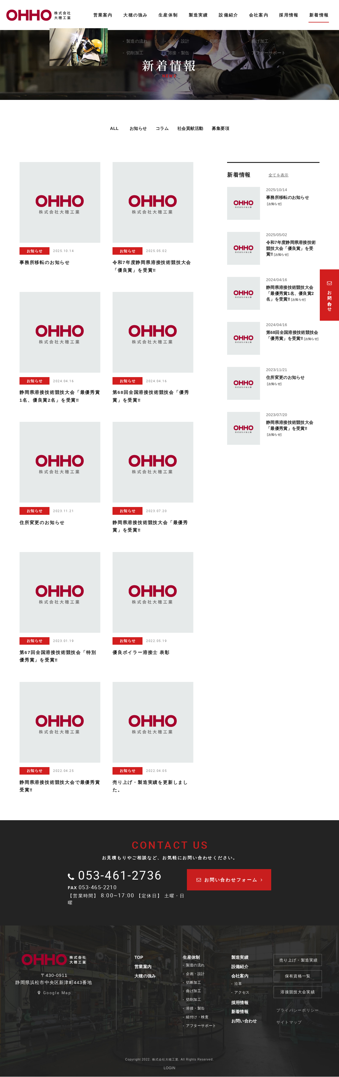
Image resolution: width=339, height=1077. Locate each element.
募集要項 (228, 128)
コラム (159, 128)
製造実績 (240, 957)
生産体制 (192, 957)
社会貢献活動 (192, 128)
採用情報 (240, 1002)
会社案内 (240, 976)
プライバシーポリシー (298, 1010)
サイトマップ (290, 1022)
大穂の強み (146, 976)
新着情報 (240, 1012)
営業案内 (143, 966)
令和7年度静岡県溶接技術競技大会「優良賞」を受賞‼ (291, 248)
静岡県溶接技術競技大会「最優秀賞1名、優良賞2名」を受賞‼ (290, 293)
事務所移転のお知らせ (287, 197)
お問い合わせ (245, 1021)
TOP (139, 957)
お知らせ (131, 128)
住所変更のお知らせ (285, 377)
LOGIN (170, 1068)
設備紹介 (240, 966)
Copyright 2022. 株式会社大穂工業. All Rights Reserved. (169, 1059)
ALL (105, 128)
